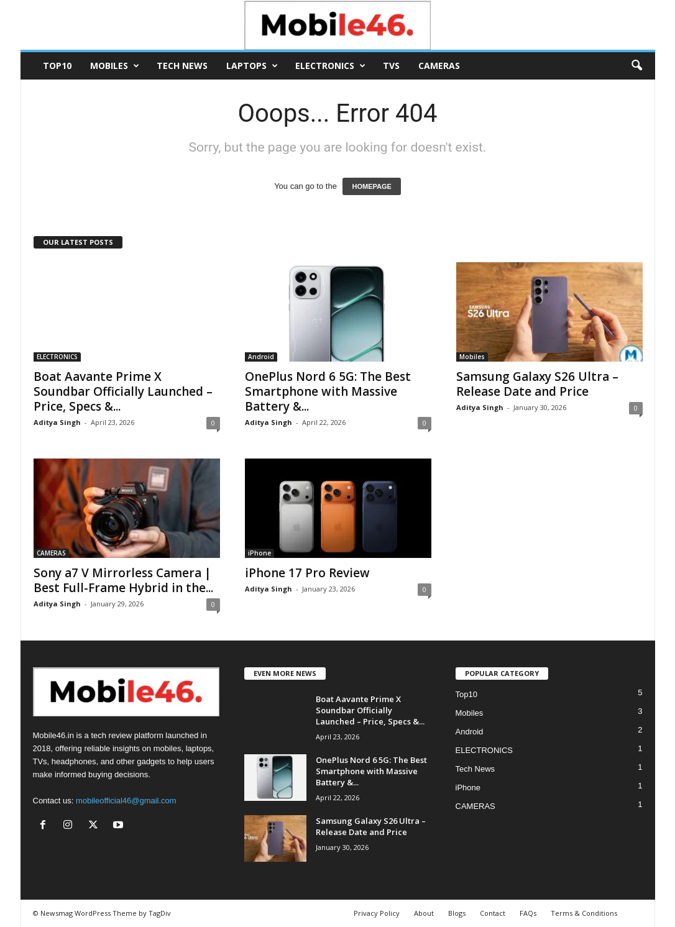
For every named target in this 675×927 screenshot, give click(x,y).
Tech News (182, 65)
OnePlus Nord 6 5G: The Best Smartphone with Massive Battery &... (328, 391)
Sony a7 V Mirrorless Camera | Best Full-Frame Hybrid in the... (123, 580)
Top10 (57, 65)
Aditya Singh (57, 422)
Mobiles (114, 66)
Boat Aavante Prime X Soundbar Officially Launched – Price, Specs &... (123, 391)
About (424, 913)
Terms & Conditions (584, 913)
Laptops (252, 66)
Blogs (457, 913)
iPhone (259, 553)
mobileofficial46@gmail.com (126, 800)
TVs (391, 65)
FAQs (528, 913)
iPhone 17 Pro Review (307, 573)
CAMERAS (439, 65)
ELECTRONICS (330, 66)
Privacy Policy (377, 913)
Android (261, 356)
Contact (492, 913)
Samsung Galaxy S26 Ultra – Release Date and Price (537, 384)
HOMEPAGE (371, 186)
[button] (636, 66)
